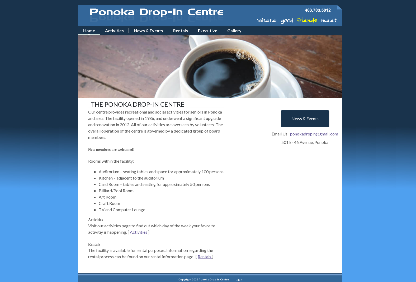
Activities (138, 231)
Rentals (205, 256)
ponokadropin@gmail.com (314, 133)
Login (238, 279)
